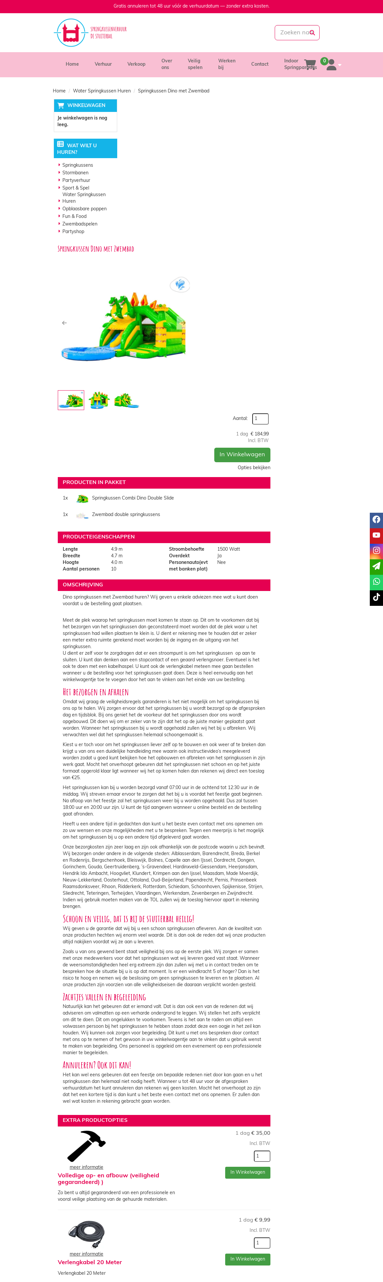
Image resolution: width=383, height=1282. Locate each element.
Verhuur (103, 64)
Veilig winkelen (216, 1238)
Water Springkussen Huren (102, 91)
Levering (210, 1232)
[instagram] (312, 1267)
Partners (138, 1238)
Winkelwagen (85, 105)
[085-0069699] (168, 32)
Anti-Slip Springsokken (212, 1072)
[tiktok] (324, 1267)
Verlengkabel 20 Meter (211, 1010)
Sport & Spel (75, 188)
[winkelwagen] (310, 65)
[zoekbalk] (287, 32)
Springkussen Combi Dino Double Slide (185, 295)
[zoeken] (312, 32)
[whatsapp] (213, 32)
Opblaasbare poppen (84, 209)
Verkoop (136, 64)
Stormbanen (75, 173)
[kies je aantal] (317, 969)
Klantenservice (288, 1232)
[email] (376, 567)
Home (72, 64)
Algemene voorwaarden (226, 1245)
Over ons (138, 1232)
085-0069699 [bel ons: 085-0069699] (76, 1232)
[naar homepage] (96, 33)
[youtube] (300, 1267)
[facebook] (289, 1267)
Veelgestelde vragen (294, 1245)
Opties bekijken (309, 168)
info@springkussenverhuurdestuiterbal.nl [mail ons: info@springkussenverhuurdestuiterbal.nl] (97, 1244)
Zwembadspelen (79, 224)
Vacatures (140, 1245)
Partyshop (73, 232)
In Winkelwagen (297, 155)
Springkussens (77, 165)
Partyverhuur (75, 181)
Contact (259, 64)
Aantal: (295, 119)
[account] (332, 64)
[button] (133, 180)
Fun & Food (74, 217)
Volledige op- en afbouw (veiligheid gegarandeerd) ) (217, 951)
